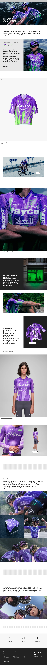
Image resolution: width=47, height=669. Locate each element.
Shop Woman (35, 451)
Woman (34, 343)
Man (30, 343)
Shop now (38, 172)
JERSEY (5, 66)
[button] (8, 661)
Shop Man (12, 451)
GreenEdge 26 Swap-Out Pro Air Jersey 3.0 (7, 251)
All (37, 343)
